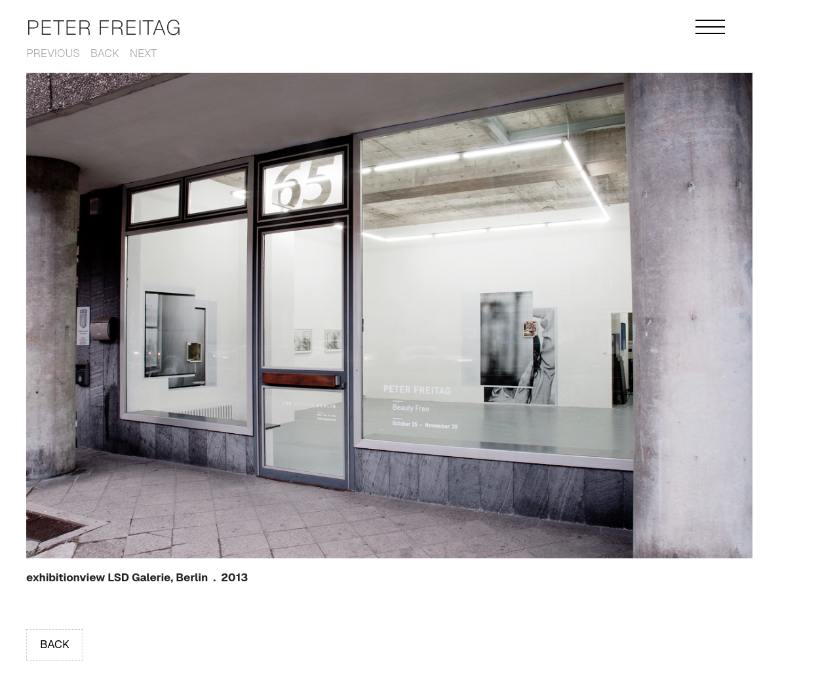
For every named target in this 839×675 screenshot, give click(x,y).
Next (143, 53)
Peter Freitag (104, 27)
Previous (53, 53)
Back (104, 53)
